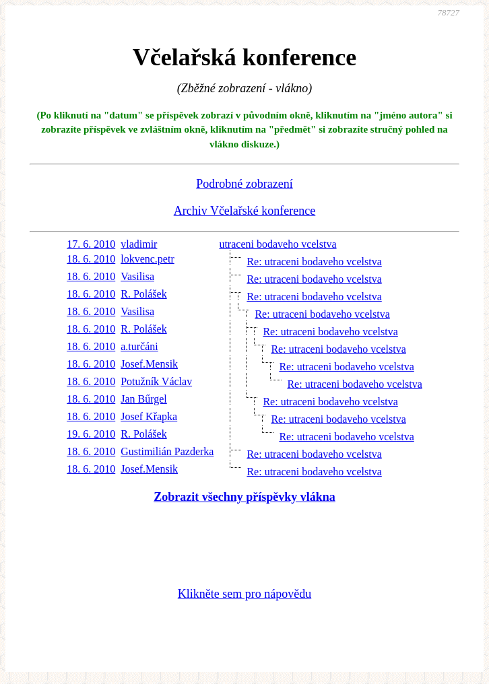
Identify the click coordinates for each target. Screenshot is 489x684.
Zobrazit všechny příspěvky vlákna (244, 497)
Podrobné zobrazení (244, 184)
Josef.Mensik (149, 364)
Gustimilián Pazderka (167, 451)
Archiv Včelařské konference (245, 210)
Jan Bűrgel (144, 399)
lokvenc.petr (147, 259)
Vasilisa (137, 276)
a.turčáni (139, 346)
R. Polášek (143, 294)
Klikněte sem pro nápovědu (244, 594)
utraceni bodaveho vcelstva (277, 244)
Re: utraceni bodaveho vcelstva (314, 261)
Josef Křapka (149, 416)
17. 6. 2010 (91, 244)
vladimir (139, 244)
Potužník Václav (156, 381)
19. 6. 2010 (91, 434)
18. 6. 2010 (91, 259)
